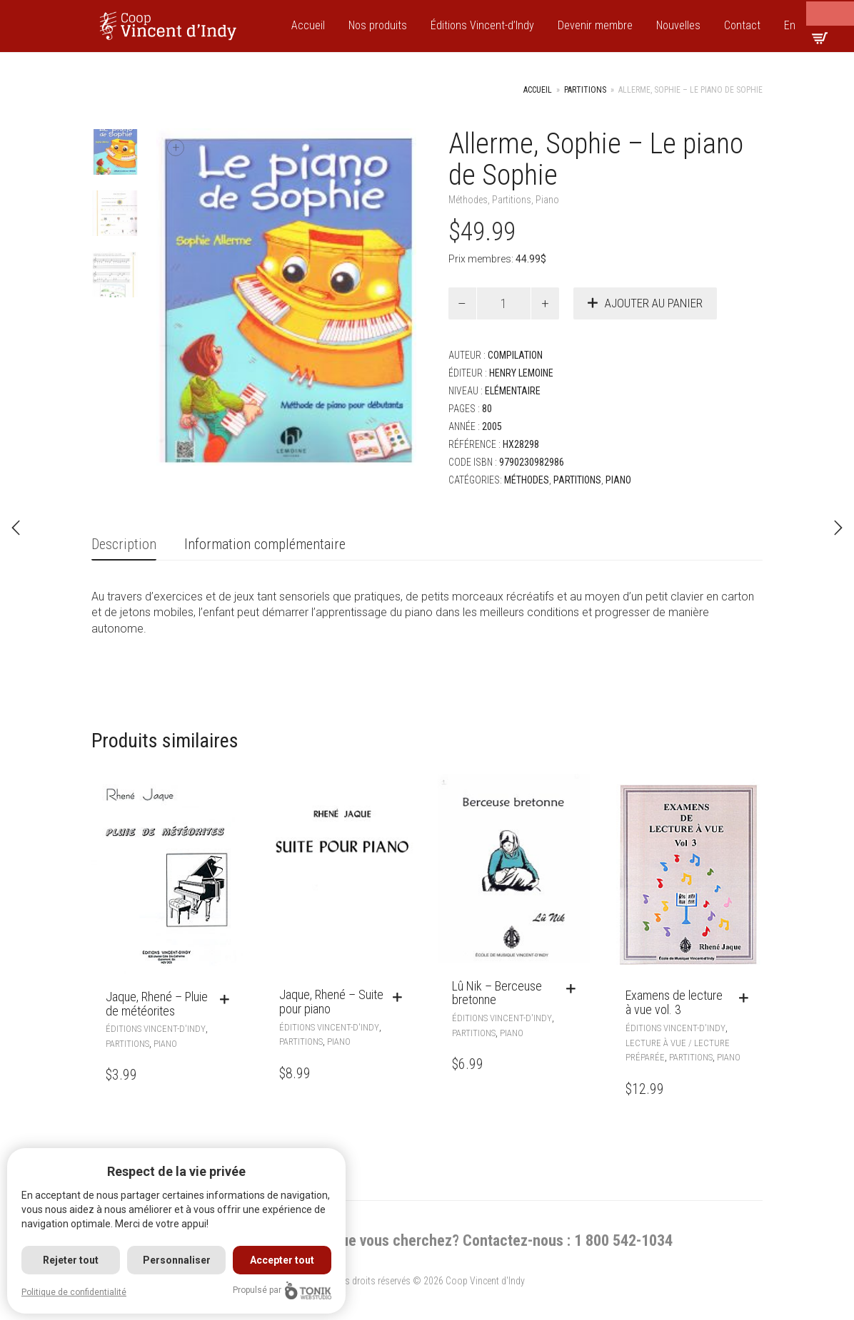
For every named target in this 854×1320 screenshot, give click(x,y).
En (789, 25)
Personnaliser (177, 1260)
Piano (547, 199)
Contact (742, 25)
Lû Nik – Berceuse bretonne (497, 993)
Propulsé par (282, 1290)
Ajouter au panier (654, 303)
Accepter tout (283, 1260)
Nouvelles (678, 25)
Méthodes (468, 199)
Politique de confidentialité (73, 1292)
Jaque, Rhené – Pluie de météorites (157, 1003)
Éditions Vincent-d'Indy (156, 1028)
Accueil (308, 25)
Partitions (585, 90)
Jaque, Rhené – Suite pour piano (331, 1001)
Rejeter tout (71, 1260)
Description (123, 544)
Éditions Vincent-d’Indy (482, 25)
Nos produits (377, 25)
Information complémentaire (265, 544)
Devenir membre (595, 25)
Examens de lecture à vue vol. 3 (674, 1002)
